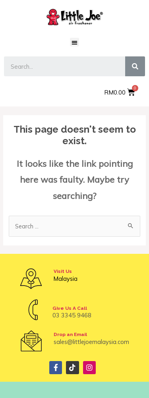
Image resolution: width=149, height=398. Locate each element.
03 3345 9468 (71, 315)
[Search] (135, 66)
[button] (74, 42)
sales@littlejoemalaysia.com (91, 342)
